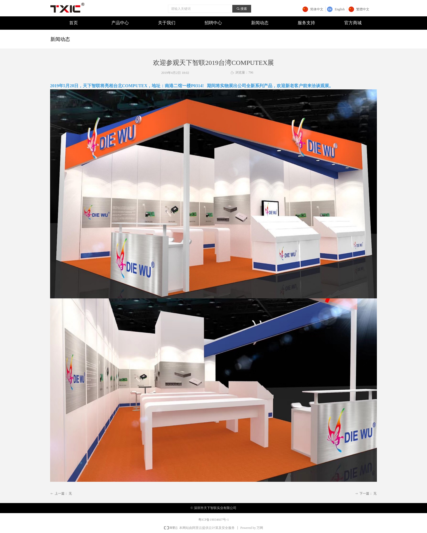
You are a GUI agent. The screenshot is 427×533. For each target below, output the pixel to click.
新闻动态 (260, 22)
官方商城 (353, 22)
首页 (73, 22)
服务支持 (306, 22)
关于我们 (166, 22)
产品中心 (120, 22)
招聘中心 (213, 22)
